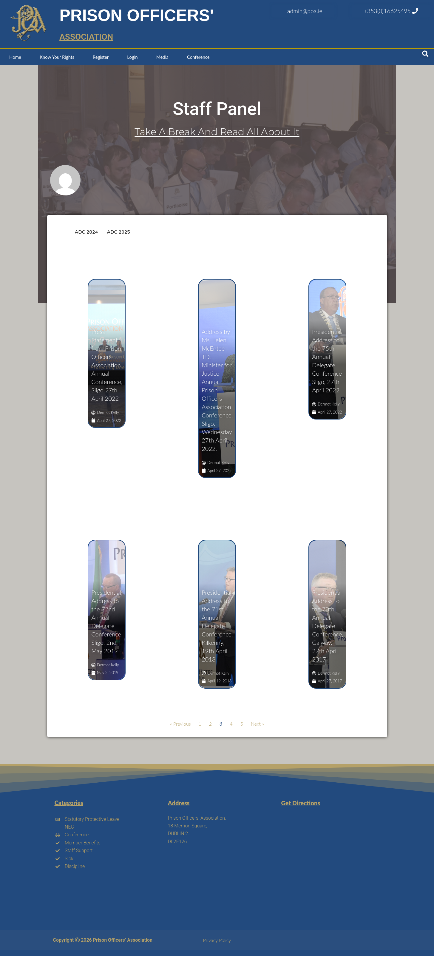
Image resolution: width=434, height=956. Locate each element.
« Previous (180, 724)
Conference (198, 57)
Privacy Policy (217, 940)
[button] (425, 53)
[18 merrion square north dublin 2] (327, 859)
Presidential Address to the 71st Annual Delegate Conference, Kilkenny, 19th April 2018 (217, 626)
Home (15, 57)
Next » (257, 724)
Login (132, 57)
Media (162, 57)
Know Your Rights (57, 57)
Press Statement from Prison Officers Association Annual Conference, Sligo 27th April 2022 (106, 365)
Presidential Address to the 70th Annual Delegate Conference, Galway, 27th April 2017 (327, 626)
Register (101, 57)
